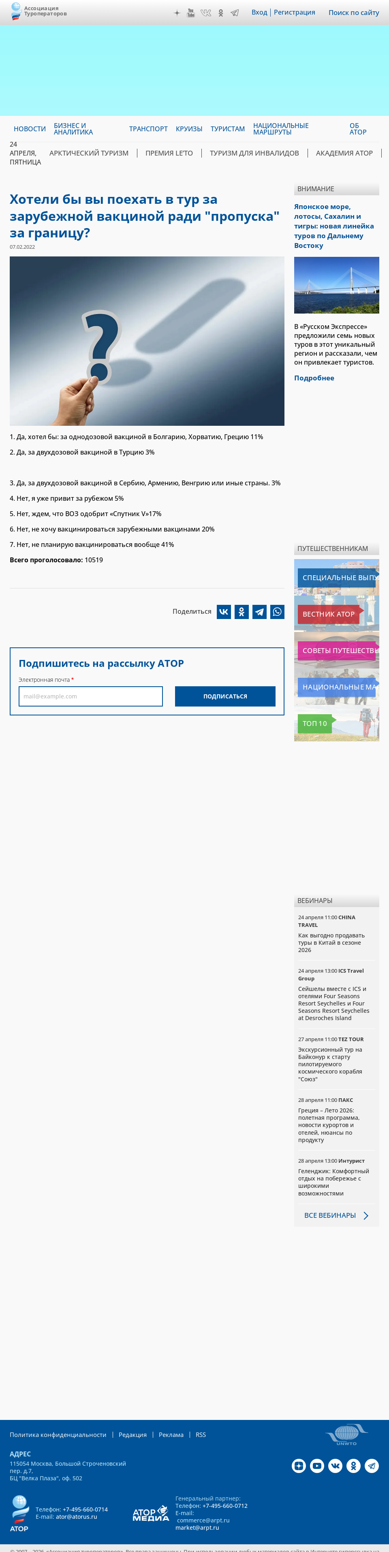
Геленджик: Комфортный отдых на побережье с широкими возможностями (333, 1168)
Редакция (124, 1420)
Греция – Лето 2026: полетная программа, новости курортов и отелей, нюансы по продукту (329, 1111)
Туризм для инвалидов (237, 153)
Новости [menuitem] (30, 128)
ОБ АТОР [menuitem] (358, 129)
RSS (190, 1420)
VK (207, 13)
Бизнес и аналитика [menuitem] (73, 129)
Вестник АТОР (320, 600)
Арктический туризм (84, 153)
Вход (261, 12)
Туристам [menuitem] (228, 128)
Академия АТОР (319, 153)
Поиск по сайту (354, 12)
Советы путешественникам (338, 637)
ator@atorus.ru (76, 1502)
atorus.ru (177, 1544)
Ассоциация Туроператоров (45, 10)
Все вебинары (328, 1201)
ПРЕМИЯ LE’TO (158, 153)
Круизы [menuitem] (189, 128)
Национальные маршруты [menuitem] (281, 129)
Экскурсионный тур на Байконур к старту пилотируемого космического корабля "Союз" (330, 1050)
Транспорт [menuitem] (148, 128)
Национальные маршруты (338, 673)
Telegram (236, 13)
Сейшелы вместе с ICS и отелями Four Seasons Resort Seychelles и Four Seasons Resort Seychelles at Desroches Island (334, 989)
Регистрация (295, 12)
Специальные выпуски (335, 564)
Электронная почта (44, 679)
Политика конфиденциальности (54, 1420)
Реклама (161, 1420)
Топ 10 (310, 710)
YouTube (192, 13)
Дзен (178, 13)
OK (222, 13)
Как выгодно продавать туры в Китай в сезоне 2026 (331, 929)
